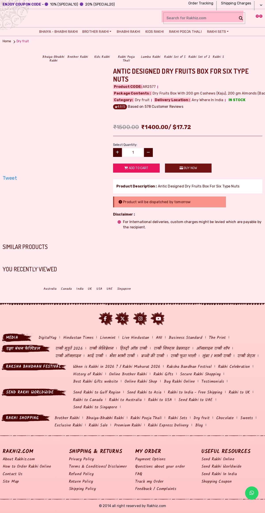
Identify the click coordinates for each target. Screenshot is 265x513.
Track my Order (149, 481)
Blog (199, 425)
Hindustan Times (78, 338)
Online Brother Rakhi (128, 374)
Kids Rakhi (153, 32)
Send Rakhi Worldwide (221, 466)
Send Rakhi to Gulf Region (96, 392)
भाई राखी (95, 356)
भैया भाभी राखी (122, 356)
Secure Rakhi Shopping (200, 374)
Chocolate (225, 418)
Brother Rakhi (95, 32)
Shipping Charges (235, 3)
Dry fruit (201, 418)
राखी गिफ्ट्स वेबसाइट (172, 348)
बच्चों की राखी (152, 356)
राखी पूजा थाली (183, 356)
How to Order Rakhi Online (27, 466)
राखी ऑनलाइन (68, 356)
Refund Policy (81, 474)
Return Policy (81, 481)
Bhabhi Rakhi (127, 32)
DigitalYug (48, 338)
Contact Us (13, 474)
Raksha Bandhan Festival (189, 367)
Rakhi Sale (98, 425)
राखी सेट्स (246, 356)
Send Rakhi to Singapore (95, 407)
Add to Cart (136, 168)
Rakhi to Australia (125, 400)
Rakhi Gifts (163, 374)
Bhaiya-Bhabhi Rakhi (105, 418)
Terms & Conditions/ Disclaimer (98, 466)
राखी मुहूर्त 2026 (69, 348)
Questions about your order (160, 466)
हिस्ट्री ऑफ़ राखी (133, 348)
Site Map (11, 481)
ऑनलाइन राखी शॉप (213, 348)
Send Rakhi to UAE (195, 400)
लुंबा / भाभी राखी (217, 356)
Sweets (246, 418)
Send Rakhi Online (217, 459)
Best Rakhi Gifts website (95, 381)
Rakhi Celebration (234, 367)
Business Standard (185, 338)
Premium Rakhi (127, 425)
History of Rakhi (87, 374)
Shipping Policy (82, 489)
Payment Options (150, 459)
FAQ (138, 474)
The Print (217, 338)
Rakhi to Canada (87, 400)
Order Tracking (200, 3)
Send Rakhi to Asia (144, 392)
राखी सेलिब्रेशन (101, 348)
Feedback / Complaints (155, 489)
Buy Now (188, 168)
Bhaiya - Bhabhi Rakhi (57, 32)
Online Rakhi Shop (141, 381)
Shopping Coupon (216, 481)
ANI (159, 338)
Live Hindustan (135, 338)
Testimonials (212, 381)
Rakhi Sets (215, 32)
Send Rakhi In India (219, 474)
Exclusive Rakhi (68, 425)
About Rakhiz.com (19, 459)
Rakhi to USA (160, 400)
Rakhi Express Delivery (168, 425)
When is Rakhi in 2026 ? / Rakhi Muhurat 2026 (116, 367)
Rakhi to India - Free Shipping (195, 392)
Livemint (107, 338)
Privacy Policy (81, 459)
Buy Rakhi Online (179, 381)
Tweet (10, 178)
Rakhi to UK (239, 392)
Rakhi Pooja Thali (184, 32)
